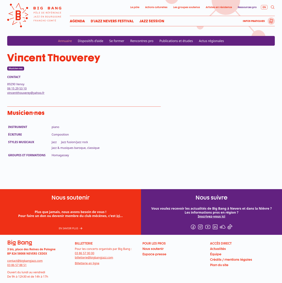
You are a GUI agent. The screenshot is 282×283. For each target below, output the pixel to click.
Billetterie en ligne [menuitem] (87, 263)
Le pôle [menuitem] (134, 7)
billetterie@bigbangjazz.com (94, 257)
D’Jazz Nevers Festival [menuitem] (112, 21)
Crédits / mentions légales (231, 259)
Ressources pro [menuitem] (247, 7)
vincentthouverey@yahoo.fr (25, 93)
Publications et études (176, 41)
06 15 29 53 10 (17, 88)
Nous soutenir (153, 249)
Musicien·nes (16, 68)
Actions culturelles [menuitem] (156, 7)
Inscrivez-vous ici (211, 216)
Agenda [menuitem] (77, 21)
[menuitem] (271, 21)
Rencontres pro (141, 41)
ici (118, 216)
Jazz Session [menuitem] (151, 21)
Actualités (218, 249)
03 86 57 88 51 (17, 265)
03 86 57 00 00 (84, 253)
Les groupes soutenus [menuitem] (186, 7)
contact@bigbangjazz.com (25, 261)
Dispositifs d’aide (90, 41)
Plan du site (219, 265)
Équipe (215, 254)
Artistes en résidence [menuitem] (219, 7)
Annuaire (65, 41)
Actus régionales (211, 41)
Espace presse (154, 254)
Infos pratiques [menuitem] (254, 20)
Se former (116, 41)
